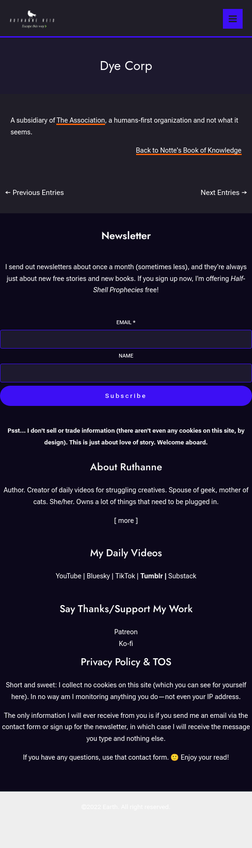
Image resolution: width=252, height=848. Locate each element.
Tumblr (151, 576)
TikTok (125, 576)
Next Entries (224, 192)
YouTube (69, 576)
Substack (182, 576)
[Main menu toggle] (233, 19)
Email (126, 322)
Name (126, 356)
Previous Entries (34, 192)
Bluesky (98, 576)
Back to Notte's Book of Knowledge (189, 150)
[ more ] (126, 520)
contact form (21, 727)
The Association (80, 120)
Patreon (126, 632)
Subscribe (126, 395)
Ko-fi (126, 643)
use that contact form (134, 757)
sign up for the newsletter (88, 727)
